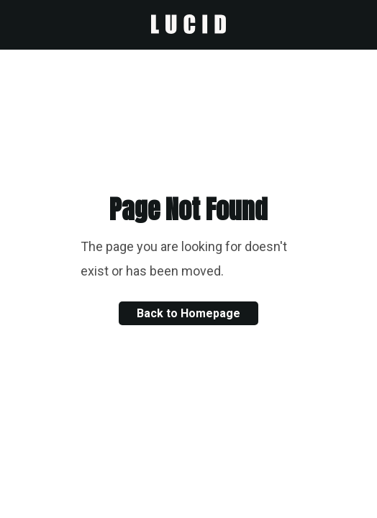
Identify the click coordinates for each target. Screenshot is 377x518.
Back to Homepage (188, 313)
